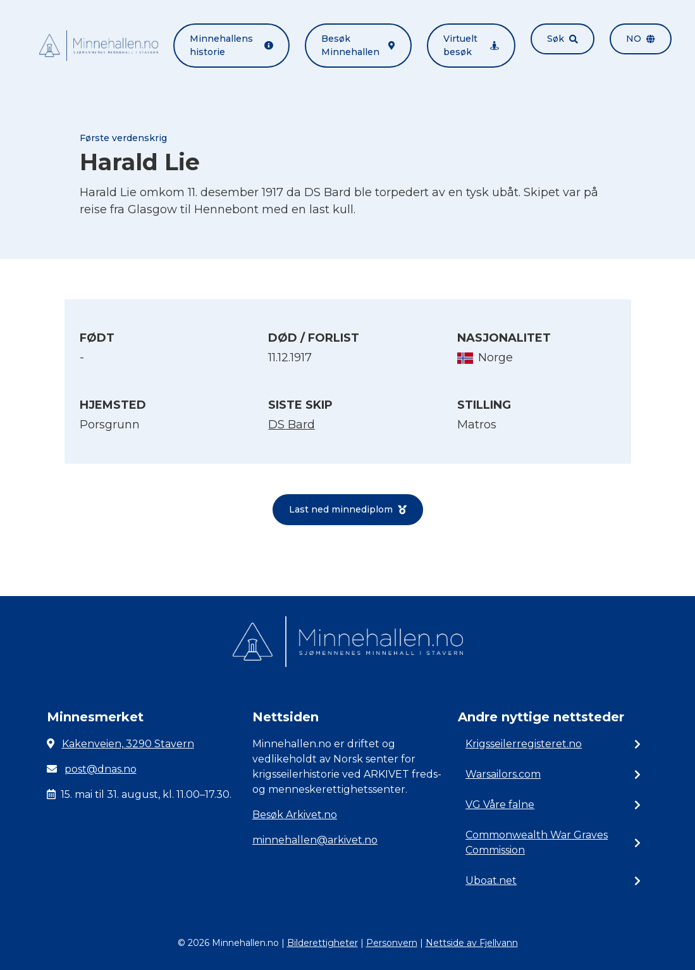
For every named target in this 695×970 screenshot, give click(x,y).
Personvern (391, 942)
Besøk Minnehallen (358, 45)
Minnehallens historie (232, 45)
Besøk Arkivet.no (294, 815)
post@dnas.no (101, 769)
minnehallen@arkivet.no (315, 840)
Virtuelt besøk (471, 45)
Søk (562, 38)
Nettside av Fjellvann (472, 942)
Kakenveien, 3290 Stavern (128, 744)
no (640, 38)
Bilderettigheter (322, 942)
